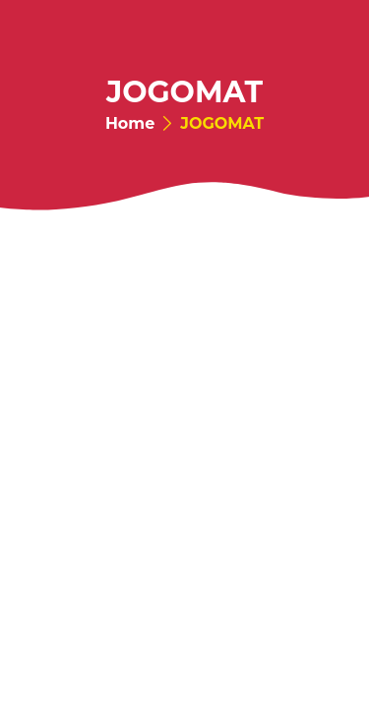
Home (129, 124)
